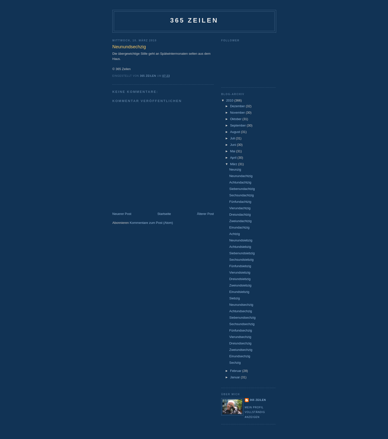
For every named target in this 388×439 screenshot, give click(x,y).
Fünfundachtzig (240, 202)
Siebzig (234, 298)
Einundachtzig (239, 227)
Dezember (238, 106)
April (234, 157)
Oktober (236, 119)
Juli (233, 138)
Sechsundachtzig (241, 195)
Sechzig (235, 362)
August (235, 132)
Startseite (164, 214)
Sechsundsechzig (241, 324)
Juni (233, 145)
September (238, 125)
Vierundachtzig (239, 208)
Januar (235, 377)
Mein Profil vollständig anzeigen (255, 412)
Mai (233, 151)
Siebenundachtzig (242, 189)
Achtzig (234, 234)
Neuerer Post (121, 214)
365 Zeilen (194, 20)
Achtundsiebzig (240, 247)
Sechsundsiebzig (241, 259)
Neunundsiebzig (240, 240)
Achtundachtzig (240, 182)
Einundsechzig (239, 356)
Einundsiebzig (239, 292)
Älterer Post (205, 214)
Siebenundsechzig (242, 317)
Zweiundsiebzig (240, 285)
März (234, 164)
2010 (230, 100)
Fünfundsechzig (240, 330)
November (238, 112)
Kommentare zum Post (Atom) (151, 223)
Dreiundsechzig (240, 343)
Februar (236, 371)
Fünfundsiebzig (240, 266)
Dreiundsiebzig (239, 279)
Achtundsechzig (240, 311)
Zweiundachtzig (240, 221)
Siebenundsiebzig (242, 253)
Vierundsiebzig (239, 272)
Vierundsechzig (240, 337)
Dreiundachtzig (240, 214)
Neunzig (235, 169)
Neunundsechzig (241, 305)
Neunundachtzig (240, 176)
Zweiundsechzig (240, 350)
